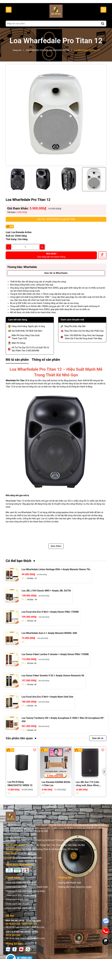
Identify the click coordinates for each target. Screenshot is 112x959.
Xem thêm (56, 548)
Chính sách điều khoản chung (21, 898)
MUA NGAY (51, 258)
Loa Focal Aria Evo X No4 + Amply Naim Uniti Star (47, 699)
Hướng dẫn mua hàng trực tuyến (75, 889)
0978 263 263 (25, 856)
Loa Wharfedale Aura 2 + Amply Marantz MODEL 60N (49, 635)
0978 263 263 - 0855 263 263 (21, 926)
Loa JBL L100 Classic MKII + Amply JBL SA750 (46, 593)
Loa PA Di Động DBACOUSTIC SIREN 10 (20, 786)
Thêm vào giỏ (102, 259)
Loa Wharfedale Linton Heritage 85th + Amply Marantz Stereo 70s (56, 572)
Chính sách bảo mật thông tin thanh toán (27, 889)
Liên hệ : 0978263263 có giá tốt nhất (56, 222)
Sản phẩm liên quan (19, 741)
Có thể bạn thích (18, 564)
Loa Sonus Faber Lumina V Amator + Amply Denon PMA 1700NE (55, 657)
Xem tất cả (97, 741)
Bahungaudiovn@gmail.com (27, 860)
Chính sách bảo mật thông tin (21, 885)
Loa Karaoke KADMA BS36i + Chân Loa (56, 786)
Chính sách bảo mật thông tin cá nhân (25, 894)
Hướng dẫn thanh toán (69, 885)
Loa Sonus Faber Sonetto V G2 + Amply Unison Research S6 (53, 678)
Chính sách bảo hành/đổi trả (20, 911)
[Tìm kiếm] (102, 26)
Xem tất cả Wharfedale (56, 276)
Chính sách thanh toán (17, 902)
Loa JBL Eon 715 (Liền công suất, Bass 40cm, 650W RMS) (87, 786)
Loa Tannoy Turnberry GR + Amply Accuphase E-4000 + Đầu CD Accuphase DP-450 (63, 722)
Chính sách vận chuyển (17, 906)
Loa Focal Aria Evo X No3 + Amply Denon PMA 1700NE (50, 614)
